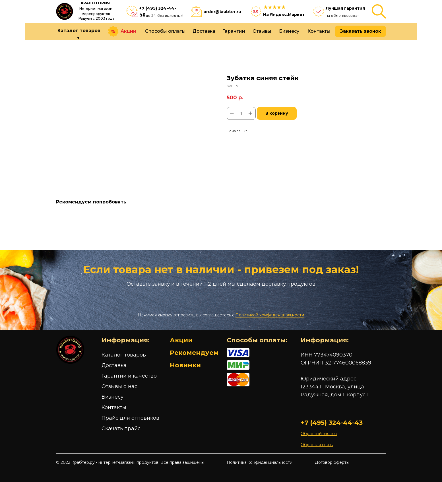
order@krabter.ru (222, 11)
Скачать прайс (121, 428)
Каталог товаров (124, 355)
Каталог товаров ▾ (78, 34)
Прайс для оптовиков (130, 418)
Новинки (185, 365)
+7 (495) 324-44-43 (332, 423)
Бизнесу (289, 31)
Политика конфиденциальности (259, 462)
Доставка (204, 31)
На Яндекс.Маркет (284, 14)
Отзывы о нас (119, 386)
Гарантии (233, 31)
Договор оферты (332, 462)
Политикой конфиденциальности (270, 315)
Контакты (319, 31)
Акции (128, 31)
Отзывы (262, 31)
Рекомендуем (194, 353)
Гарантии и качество (129, 376)
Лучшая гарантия (345, 8)
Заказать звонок (360, 31)
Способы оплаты (165, 31)
